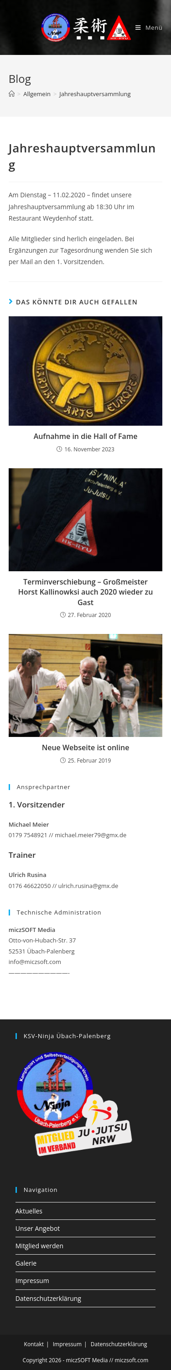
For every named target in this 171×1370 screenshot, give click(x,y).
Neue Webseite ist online (86, 747)
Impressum (32, 1280)
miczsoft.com (131, 1360)
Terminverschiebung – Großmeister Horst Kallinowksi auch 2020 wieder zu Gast (85, 592)
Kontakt (34, 1344)
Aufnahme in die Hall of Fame (86, 436)
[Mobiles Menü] (148, 27)
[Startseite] (12, 94)
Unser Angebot (38, 1228)
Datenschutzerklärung (48, 1298)
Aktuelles (29, 1211)
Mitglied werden (39, 1245)
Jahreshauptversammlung (94, 94)
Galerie (26, 1263)
